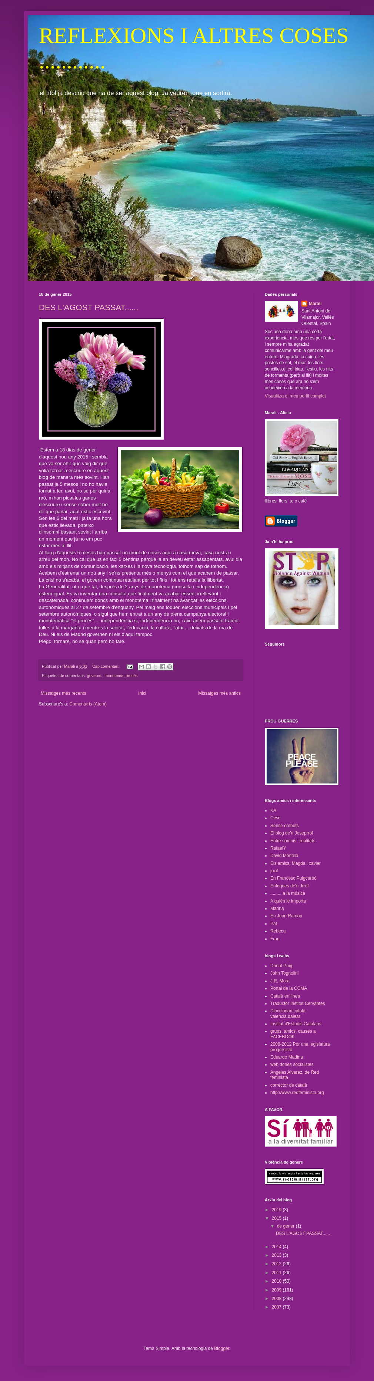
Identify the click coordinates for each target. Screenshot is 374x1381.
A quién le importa (288, 901)
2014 (277, 1246)
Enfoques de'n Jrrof (289, 885)
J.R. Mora (280, 981)
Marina (277, 908)
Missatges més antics (219, 693)
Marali (315, 303)
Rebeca (277, 931)
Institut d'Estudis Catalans (295, 1023)
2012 (277, 1263)
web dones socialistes (292, 1064)
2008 (277, 1298)
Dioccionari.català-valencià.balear (288, 1013)
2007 (277, 1307)
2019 (277, 1209)
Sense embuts (284, 825)
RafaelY (278, 848)
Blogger (221, 1348)
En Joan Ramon (286, 915)
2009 (277, 1290)
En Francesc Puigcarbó (293, 878)
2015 (277, 1218)
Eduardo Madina (286, 1057)
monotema (113, 675)
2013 (277, 1255)
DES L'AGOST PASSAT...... (88, 307)
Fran (275, 938)
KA (273, 810)
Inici (142, 693)
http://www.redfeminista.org (297, 1092)
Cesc (275, 817)
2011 (277, 1272)
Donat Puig (281, 965)
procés (131, 675)
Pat (273, 923)
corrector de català (288, 1085)
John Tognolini (284, 973)
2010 (277, 1281)
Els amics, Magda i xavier (295, 863)
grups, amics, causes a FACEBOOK (293, 1034)
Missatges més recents (63, 693)
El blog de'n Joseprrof (291, 833)
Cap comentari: (106, 666)
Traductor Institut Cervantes (297, 1003)
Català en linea (285, 996)
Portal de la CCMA (288, 988)
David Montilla (284, 855)
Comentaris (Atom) (88, 704)
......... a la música (287, 893)
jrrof (274, 870)
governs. (94, 675)
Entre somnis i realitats (292, 840)
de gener (286, 1226)
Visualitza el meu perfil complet (295, 396)
